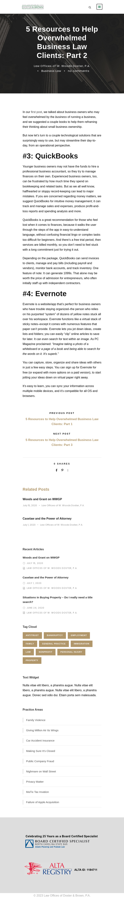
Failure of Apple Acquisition (42, 802)
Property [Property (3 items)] (32, 660)
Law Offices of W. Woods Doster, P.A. (62, 66)
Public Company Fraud (40, 761)
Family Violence (36, 720)
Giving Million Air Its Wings (42, 730)
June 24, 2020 (35, 607)
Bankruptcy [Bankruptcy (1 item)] (55, 635)
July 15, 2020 (30, 505)
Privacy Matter (35, 781)
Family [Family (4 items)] (30, 644)
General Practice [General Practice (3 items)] (54, 644)
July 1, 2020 (29, 525)
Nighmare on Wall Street (41, 771)
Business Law (51, 71)
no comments (78, 71)
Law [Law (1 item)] (28, 652)
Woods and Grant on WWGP (42, 499)
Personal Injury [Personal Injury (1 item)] (71, 652)
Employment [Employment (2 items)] (79, 635)
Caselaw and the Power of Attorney (47, 518)
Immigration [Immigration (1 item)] (81, 644)
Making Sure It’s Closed (40, 750)
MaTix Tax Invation (37, 791)
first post (36, 112)
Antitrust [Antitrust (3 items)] (32, 635)
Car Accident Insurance (40, 740)
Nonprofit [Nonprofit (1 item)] (45, 652)
